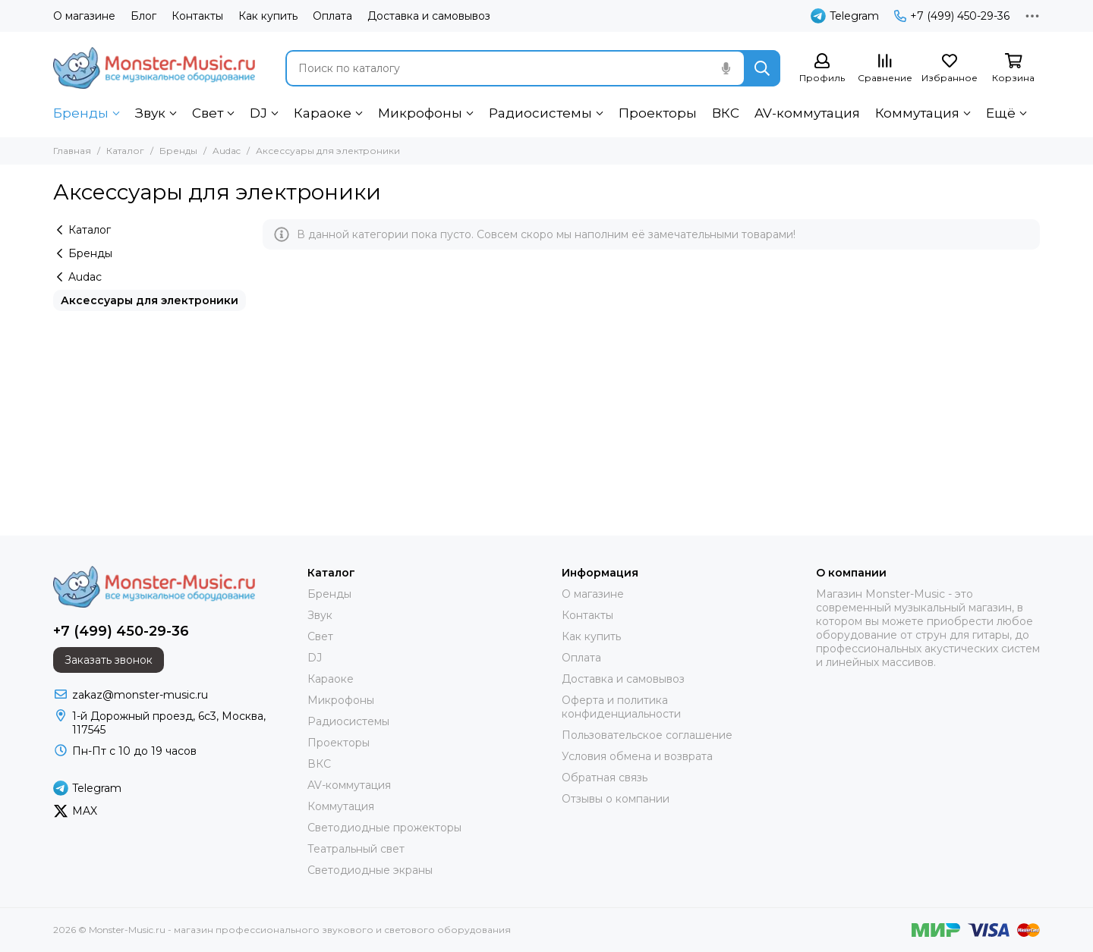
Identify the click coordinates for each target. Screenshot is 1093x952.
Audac (227, 150)
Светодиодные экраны (370, 870)
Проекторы (658, 113)
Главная (72, 150)
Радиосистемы (540, 113)
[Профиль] (822, 68)
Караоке (322, 113)
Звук (150, 113)
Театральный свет (356, 849)
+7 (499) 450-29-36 (952, 16)
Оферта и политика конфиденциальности (621, 707)
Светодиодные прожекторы (384, 827)
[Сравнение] (885, 68)
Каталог (125, 150)
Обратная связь (604, 777)
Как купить (268, 16)
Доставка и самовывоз (428, 16)
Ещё (1001, 113)
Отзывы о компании (615, 799)
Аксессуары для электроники (149, 300)
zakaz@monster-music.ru (140, 695)
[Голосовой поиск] (726, 68)
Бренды (81, 113)
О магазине (84, 16)
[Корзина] (1013, 68)
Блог (143, 16)
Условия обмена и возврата (637, 756)
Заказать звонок (109, 660)
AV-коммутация (807, 113)
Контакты (197, 16)
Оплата (332, 16)
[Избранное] (949, 68)
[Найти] (762, 68)
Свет (207, 113)
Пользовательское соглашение (647, 735)
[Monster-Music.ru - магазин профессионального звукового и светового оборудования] (154, 68)
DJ (258, 113)
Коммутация (917, 113)
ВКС (725, 113)
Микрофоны (420, 113)
